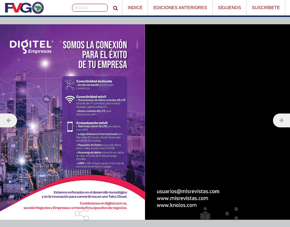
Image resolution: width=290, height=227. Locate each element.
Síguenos (229, 7)
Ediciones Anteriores (180, 7)
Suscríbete (266, 7)
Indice (135, 7)
